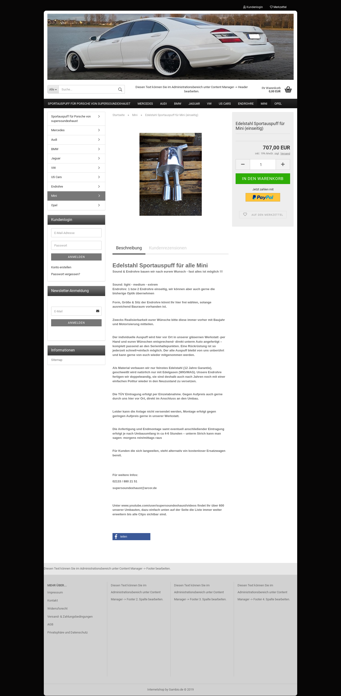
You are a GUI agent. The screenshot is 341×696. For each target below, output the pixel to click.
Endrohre (246, 104)
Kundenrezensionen (168, 248)
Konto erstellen (61, 267)
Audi (163, 104)
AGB (50, 625)
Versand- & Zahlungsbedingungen (70, 617)
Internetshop (155, 690)
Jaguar (194, 104)
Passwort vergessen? (65, 274)
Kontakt (52, 600)
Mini (264, 104)
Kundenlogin (253, 7)
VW (209, 104)
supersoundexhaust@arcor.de (134, 488)
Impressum (55, 593)
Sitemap (56, 360)
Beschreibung (129, 248)
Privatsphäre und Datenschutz (67, 633)
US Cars (225, 104)
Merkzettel (278, 7)
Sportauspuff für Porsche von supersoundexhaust (89, 104)
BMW (177, 104)
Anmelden (76, 257)
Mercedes (145, 104)
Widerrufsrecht (57, 609)
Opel (278, 104)
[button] (131, 536)
